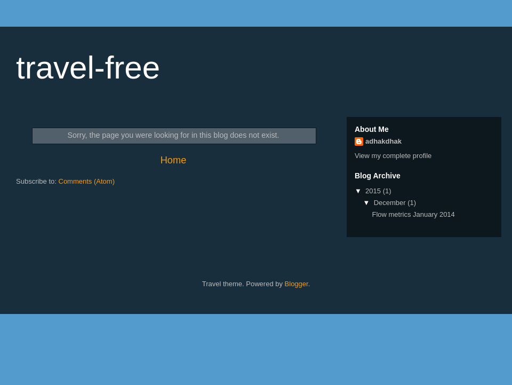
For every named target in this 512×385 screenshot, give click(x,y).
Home (174, 160)
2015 (374, 191)
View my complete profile (393, 156)
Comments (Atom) (87, 181)
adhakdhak (383, 141)
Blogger (296, 284)
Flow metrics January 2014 (413, 214)
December (391, 203)
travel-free (88, 67)
